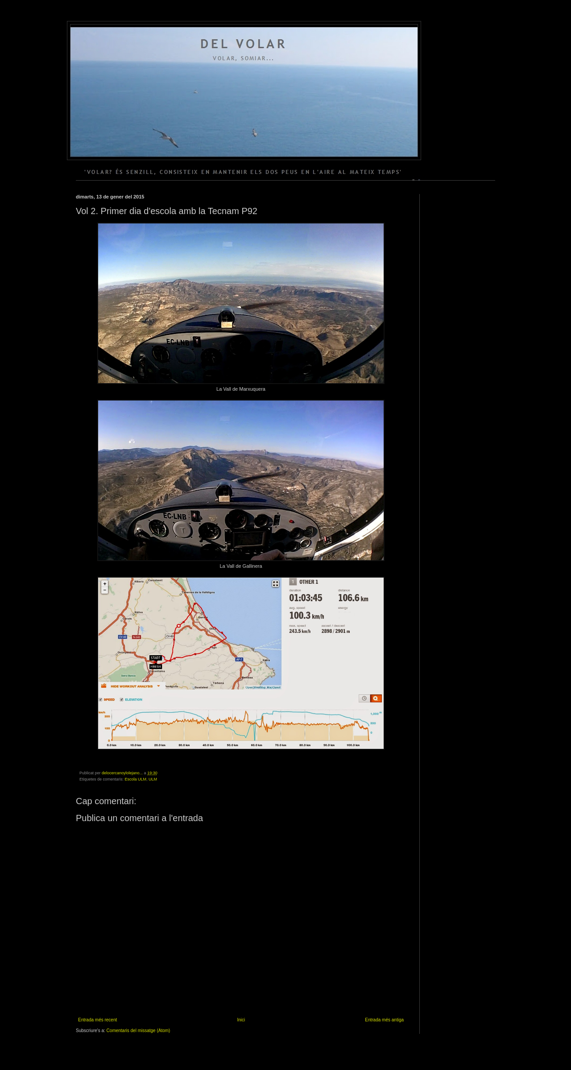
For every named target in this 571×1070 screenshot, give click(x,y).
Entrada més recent (97, 1019)
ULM (153, 779)
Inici (241, 1019)
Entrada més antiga (384, 1019)
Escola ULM (136, 779)
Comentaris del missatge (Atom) (138, 1030)
